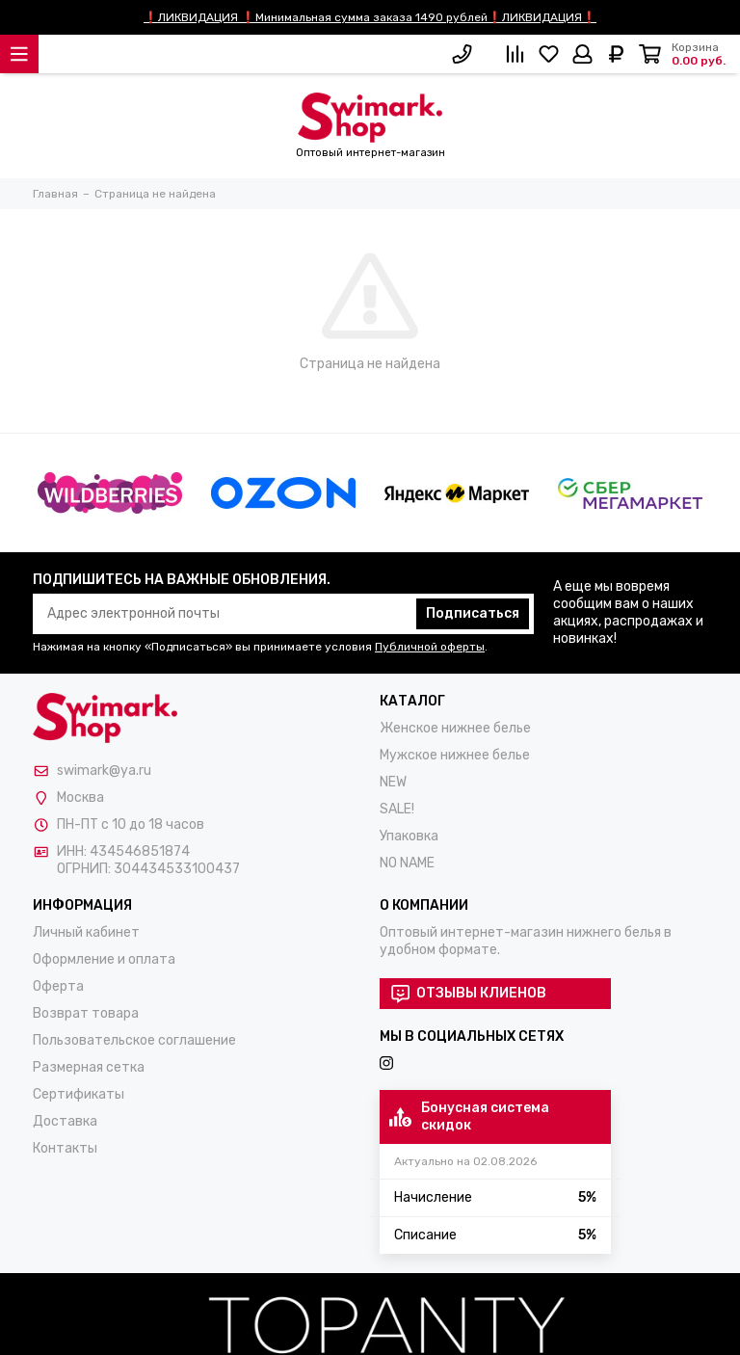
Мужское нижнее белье (455, 755)
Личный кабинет (86, 932)
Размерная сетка (89, 1067)
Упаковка (409, 836)
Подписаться (472, 613)
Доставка (65, 1121)
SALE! (397, 809)
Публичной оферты (430, 646)
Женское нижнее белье (455, 728)
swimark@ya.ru (104, 770)
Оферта (58, 986)
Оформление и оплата (104, 959)
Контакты (65, 1148)
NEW (393, 782)
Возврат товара (86, 1013)
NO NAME (407, 863)
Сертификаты (78, 1094)
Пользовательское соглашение (134, 1040)
